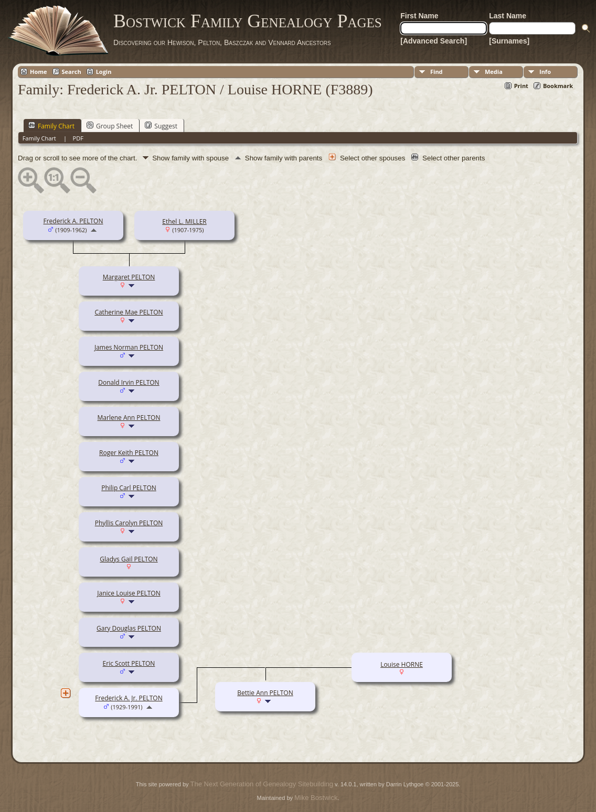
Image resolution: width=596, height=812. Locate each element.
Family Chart (51, 126)
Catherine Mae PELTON (128, 312)
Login (104, 71)
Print (521, 86)
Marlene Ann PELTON (129, 417)
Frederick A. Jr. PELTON (128, 698)
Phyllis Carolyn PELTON (129, 522)
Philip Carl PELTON (128, 487)
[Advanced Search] (433, 41)
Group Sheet (110, 126)
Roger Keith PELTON (128, 452)
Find (436, 71)
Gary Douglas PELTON (129, 628)
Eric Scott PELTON (129, 663)
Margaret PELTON (129, 277)
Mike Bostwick (315, 798)
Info (545, 71)
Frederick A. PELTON (73, 220)
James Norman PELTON (128, 347)
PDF (78, 138)
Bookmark (558, 86)
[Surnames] (509, 41)
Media (494, 71)
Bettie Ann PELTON (265, 692)
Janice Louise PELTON (128, 593)
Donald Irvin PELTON (128, 382)
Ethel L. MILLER (184, 221)
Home (38, 71)
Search (71, 71)
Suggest (161, 126)
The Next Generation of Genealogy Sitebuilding (261, 784)
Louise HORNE (401, 664)
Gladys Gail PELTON (128, 559)
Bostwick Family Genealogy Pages (247, 20)
